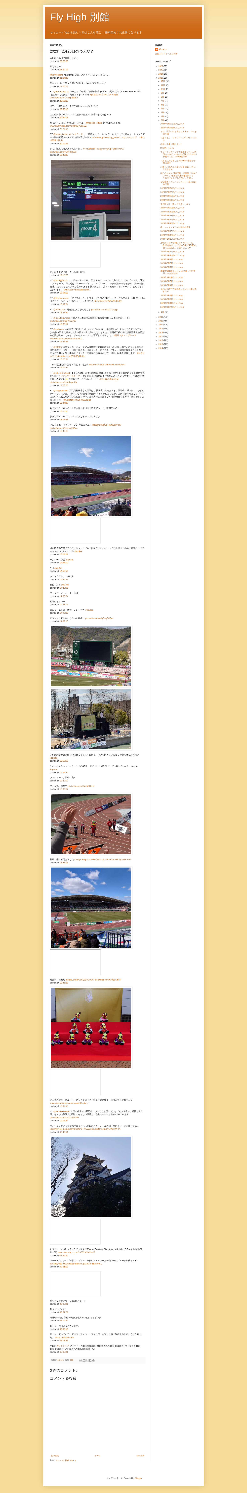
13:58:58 (64, 761)
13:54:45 (64, 772)
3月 (162, 116)
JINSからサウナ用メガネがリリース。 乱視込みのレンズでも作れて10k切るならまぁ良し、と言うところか (178, 245)
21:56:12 (64, 69)
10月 (163, 89)
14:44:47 (64, 579)
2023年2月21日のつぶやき (172, 200)
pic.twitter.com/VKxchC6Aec (63, 428)
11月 (163, 85)
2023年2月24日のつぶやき (172, 188)
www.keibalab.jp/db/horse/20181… (67, 338)
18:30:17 (64, 324)
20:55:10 (64, 109)
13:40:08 (64, 780)
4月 (162, 112)
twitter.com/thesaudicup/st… (77, 289)
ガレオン (163, 49)
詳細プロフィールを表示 (166, 54)
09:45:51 (64, 1132)
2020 (160, 324)
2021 (160, 321)
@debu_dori (59, 309)
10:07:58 (64, 1106)
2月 (162, 120)
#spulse (78, 551)
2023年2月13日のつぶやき (172, 239)
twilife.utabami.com (64, 1337)
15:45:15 (64, 431)
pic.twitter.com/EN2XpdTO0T (64, 97)
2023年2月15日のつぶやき (172, 231)
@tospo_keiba (60, 134)
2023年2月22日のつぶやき (172, 196)
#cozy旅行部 (89, 148)
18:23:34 (64, 359)
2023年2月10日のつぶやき (172, 255)
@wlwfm (57, 347)
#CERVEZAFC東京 (108, 94)
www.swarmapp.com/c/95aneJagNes (107, 364)
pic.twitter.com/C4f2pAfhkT (108, 979)
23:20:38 (64, 61)
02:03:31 (64, 1340)
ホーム (98, 1455)
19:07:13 (64, 292)
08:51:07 (64, 1266)
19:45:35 (64, 155)
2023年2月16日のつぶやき (172, 223)
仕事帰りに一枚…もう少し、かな (175, 204)
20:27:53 (64, 129)
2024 (160, 74)
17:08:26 (64, 385)
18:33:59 (64, 312)
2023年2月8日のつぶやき (171, 263)
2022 (160, 317)
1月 (162, 312)
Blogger (138, 1478)
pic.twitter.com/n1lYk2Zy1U (63, 321)
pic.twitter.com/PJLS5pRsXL (71, 356)
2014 (160, 348)
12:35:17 (64, 789)
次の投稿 (55, 1455)
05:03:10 (64, 1329)
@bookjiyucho (60, 280)
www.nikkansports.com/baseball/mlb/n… (69, 1103)
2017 (160, 336)
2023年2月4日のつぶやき (171, 285)
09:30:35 (64, 1255)
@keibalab (58, 329)
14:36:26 (64, 613)
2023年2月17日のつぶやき (172, 219)
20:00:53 (64, 143)
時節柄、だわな (167, 148)
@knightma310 (60, 390)
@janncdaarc (56, 75)
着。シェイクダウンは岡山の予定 (175, 227)
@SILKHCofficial (61, 373)
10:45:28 (64, 982)
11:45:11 (64, 862)
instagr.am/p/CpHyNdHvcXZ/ (110, 148)
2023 (160, 78)
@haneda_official (94, 123)
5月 (162, 108)
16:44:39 (64, 403)
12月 (163, 81)
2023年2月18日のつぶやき (172, 215)
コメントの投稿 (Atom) (65, 1460)
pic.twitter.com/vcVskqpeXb (63, 382)
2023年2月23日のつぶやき (172, 192)
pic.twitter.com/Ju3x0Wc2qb (77, 400)
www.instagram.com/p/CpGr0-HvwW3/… (83, 1263)
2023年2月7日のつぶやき (171, 267)
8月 (162, 97)
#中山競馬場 (105, 379)
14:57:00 (64, 562)
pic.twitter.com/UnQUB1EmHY (117, 859)
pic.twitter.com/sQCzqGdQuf (99, 618)
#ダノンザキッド (128, 335)
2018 (160, 332)
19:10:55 (64, 275)
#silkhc (115, 379)
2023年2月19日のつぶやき (172, 212)
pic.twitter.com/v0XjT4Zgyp (104, 309)
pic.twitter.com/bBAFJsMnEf (107, 301)
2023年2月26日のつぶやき (172, 127)
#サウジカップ (129, 137)
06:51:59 (64, 1312)
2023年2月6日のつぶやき (171, 277)
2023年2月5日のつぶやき (171, 281)
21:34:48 (64, 78)
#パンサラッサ (76, 134)
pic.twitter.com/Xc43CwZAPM (64, 1117)
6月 (162, 105)
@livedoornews (60, 298)
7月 (162, 101)
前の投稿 (140, 1455)
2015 (160, 344)
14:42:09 (64, 588)
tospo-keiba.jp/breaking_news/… (106, 137)
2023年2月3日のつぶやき (171, 295)
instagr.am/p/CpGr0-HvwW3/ (77, 1129)
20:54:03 (64, 117)
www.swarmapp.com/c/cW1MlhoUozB (76, 1252)
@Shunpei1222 (61, 91)
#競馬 (60, 140)
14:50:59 (64, 571)
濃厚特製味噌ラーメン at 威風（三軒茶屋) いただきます (177, 272)
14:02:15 (64, 621)
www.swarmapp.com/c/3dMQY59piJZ (68, 126)
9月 (162, 93)
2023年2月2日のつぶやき (171, 299)
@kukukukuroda (61, 318)
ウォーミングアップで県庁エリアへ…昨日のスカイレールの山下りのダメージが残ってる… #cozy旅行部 (178, 154)
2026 (160, 66)
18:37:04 (64, 304)
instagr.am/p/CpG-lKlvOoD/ (87, 859)
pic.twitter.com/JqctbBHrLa (81, 786)
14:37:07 (64, 604)
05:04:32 (64, 1320)
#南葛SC (94, 94)
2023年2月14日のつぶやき (172, 235)
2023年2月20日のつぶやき (172, 208)
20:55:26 (64, 101)
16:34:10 (64, 411)
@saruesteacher (61, 1111)
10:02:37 (64, 1120)
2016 (160, 340)
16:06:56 (64, 419)
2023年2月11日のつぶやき (172, 251)
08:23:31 (64, 1304)
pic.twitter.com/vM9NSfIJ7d (63, 152)
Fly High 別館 (80, 17)
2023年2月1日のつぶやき (171, 303)
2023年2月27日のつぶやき (172, 124)
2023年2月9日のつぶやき (171, 259)
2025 (160, 70)
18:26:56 (64, 341)
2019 (160, 328)
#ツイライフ (63, 1346)
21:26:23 (64, 86)
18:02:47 (64, 367)
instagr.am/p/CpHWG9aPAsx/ (106, 425)
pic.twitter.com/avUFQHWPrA (106, 1129)
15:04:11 (64, 554)
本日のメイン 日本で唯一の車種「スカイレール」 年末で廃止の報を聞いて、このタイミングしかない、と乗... (178, 175)
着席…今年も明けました (171, 144)
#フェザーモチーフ (70, 376)
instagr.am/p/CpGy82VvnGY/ (80, 979)
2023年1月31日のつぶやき (172, 307)
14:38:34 (64, 596)
